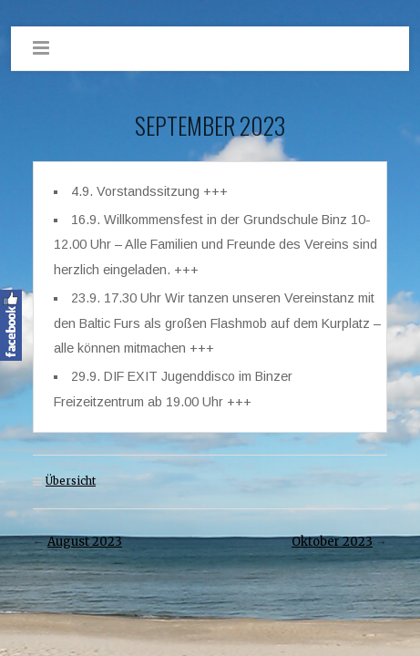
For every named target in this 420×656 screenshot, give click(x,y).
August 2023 (84, 541)
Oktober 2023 (332, 541)
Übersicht (71, 481)
